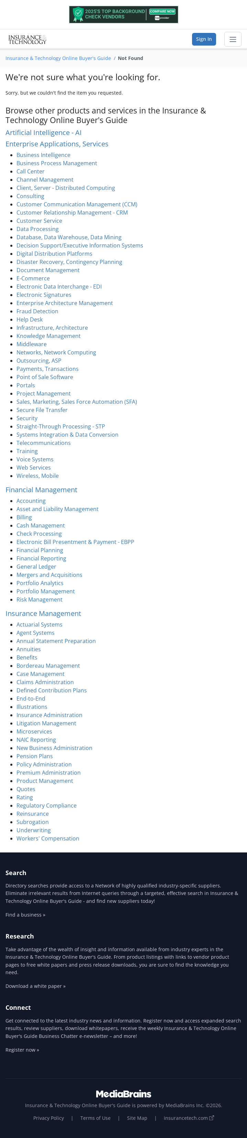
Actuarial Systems (39, 624)
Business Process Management (56, 163)
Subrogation (32, 822)
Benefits (26, 657)
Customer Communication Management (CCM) (76, 204)
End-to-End (30, 698)
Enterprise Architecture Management (64, 303)
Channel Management (45, 179)
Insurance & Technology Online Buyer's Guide (58, 58)
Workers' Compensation (47, 838)
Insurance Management (43, 613)
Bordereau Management (48, 665)
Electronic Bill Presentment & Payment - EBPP (75, 542)
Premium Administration (48, 772)
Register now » (22, 1049)
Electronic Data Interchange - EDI (59, 286)
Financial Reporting (41, 558)
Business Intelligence (43, 155)
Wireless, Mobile (37, 476)
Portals (25, 385)
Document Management (48, 270)
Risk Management (39, 599)
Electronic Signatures (43, 295)
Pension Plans (34, 756)
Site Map (137, 1118)
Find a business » (25, 914)
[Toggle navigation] (233, 39)
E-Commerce (33, 278)
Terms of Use (95, 1118)
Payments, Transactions (47, 369)
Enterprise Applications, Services (57, 143)
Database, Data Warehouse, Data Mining (69, 237)
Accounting (31, 501)
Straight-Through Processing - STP (60, 426)
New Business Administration (54, 748)
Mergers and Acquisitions (49, 575)
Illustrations (31, 707)
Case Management (40, 674)
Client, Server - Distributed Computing (65, 188)
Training (27, 451)
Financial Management (41, 489)
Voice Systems (35, 459)
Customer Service (39, 221)
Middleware (31, 344)
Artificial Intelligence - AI (43, 132)
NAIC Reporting (36, 739)
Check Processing (39, 533)
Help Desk (29, 319)
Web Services (33, 467)
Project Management (43, 393)
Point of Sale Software (44, 377)
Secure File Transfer (42, 410)
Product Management (44, 781)
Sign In (204, 39)
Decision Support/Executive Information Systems (79, 245)
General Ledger (36, 566)
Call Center (30, 171)
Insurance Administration (49, 715)
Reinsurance (32, 814)
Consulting (30, 196)
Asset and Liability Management (57, 509)
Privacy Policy (48, 1118)
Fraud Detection (37, 311)
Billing (24, 517)
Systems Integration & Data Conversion (67, 434)
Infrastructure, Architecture (52, 327)
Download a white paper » (35, 986)
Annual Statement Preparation (56, 641)
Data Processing (37, 229)
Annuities (28, 649)
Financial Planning (39, 550)
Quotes (25, 789)
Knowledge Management (48, 336)
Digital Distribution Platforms (54, 253)
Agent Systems (35, 633)
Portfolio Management (45, 591)
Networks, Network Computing (56, 352)
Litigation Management (46, 723)
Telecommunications (43, 443)
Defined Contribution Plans (51, 690)
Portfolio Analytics (40, 583)
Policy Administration (44, 764)
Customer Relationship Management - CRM (72, 212)
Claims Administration (45, 682)
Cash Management (40, 525)
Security (26, 418)
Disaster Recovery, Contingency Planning (69, 262)
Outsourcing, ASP (38, 360)
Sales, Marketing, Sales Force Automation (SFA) (76, 401)
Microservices (34, 731)
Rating (24, 797)
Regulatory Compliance (46, 805)
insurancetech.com (189, 1118)
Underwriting (33, 830)
